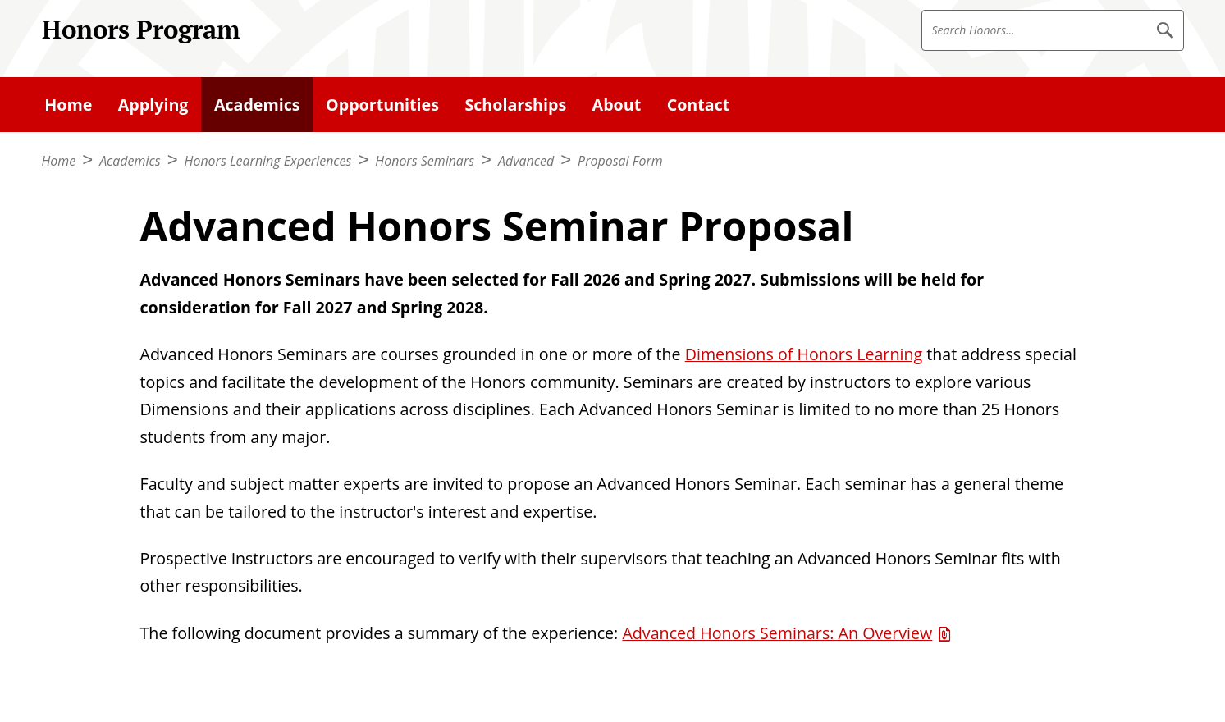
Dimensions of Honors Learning (803, 354)
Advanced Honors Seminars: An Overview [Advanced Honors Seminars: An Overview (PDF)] (777, 633)
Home (59, 161)
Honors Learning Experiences (268, 161)
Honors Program (141, 29)
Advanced (526, 161)
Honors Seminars (424, 161)
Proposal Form (620, 161)
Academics (129, 161)
